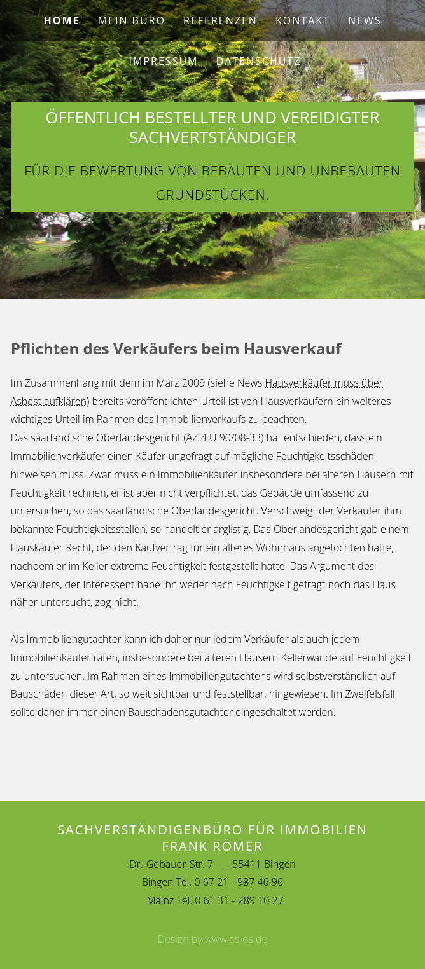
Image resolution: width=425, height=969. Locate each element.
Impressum (164, 61)
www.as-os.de (236, 939)
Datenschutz (259, 61)
